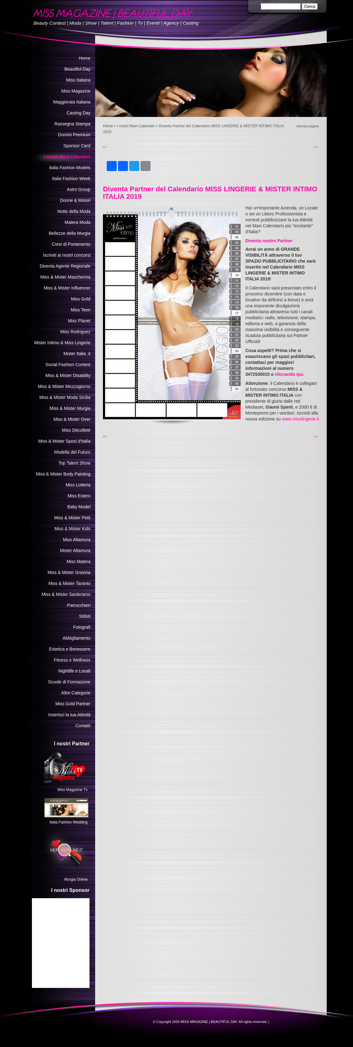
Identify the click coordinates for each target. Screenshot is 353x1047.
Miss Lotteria (78, 484)
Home (108, 126)
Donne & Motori (75, 200)
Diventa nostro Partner (269, 240)
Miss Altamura (76, 539)
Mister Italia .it (77, 353)
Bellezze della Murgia (69, 233)
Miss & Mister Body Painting (63, 473)
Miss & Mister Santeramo (66, 594)
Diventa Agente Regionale (65, 266)
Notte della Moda (73, 211)
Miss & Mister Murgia (69, 408)
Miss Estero (79, 495)
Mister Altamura (75, 550)
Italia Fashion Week (71, 178)
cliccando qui (289, 374)
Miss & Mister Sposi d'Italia (64, 441)
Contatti (82, 725)
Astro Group (78, 189)
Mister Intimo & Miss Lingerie (62, 342)
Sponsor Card (77, 145)
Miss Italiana (78, 80)
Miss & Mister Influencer (67, 287)
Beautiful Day (77, 69)
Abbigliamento (76, 638)
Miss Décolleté (76, 430)
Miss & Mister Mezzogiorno (64, 386)
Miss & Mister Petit (72, 517)
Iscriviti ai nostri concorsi (66, 255)
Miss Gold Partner (72, 703)
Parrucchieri (78, 605)
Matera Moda (77, 222)
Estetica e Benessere (69, 649)
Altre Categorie (75, 692)
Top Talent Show (74, 463)
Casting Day (78, 112)
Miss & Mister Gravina (69, 572)
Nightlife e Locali (74, 670)
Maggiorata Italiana (71, 101)
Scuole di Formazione (69, 681)
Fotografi (81, 627)
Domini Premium (74, 134)
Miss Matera (78, 561)
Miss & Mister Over (72, 419)
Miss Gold (80, 298)
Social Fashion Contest (67, 364)
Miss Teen (80, 309)
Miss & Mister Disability (67, 375)
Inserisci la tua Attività (69, 714)
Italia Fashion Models (69, 167)
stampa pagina (307, 126)
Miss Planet (79, 320)
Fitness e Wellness (72, 659)
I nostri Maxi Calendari (135, 126)
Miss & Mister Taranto (69, 583)
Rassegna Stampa (72, 123)
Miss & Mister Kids (72, 528)
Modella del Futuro (72, 452)
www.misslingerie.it (300, 418)
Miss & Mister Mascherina (65, 276)
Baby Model (78, 506)
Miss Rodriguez (75, 331)
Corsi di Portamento (71, 244)
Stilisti (84, 616)
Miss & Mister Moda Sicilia (64, 397)
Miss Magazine (75, 90)
